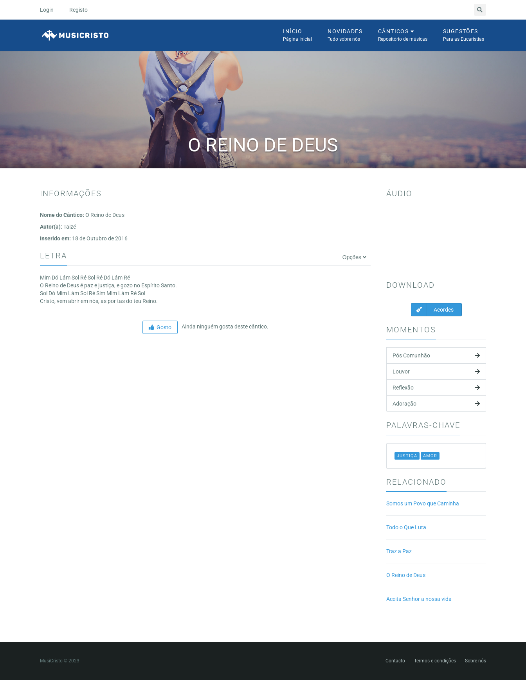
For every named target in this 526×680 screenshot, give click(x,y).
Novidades (345, 35)
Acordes (432, 309)
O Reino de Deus (405, 575)
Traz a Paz (399, 551)
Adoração (436, 404)
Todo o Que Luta (406, 527)
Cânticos (402, 35)
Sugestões (463, 35)
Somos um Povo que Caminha (422, 503)
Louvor (436, 371)
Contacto (395, 661)
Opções (354, 257)
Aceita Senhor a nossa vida (419, 599)
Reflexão (436, 387)
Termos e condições (435, 661)
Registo (78, 10)
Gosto (160, 327)
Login (47, 10)
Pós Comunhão (436, 355)
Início (297, 35)
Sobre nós (475, 661)
